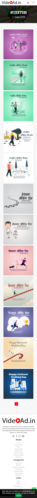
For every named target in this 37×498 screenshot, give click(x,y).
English (18, 486)
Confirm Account (18, 453)
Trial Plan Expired (18, 455)
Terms (18, 443)
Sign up (18, 483)
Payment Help (19, 449)
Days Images (18, 473)
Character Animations (18, 467)
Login (18, 481)
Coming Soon (18, 469)
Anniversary (18, 463)
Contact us (18, 457)
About (18, 447)
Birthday (18, 465)
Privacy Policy (18, 445)
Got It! (18, 495)
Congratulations (18, 471)
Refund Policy (18, 451)
